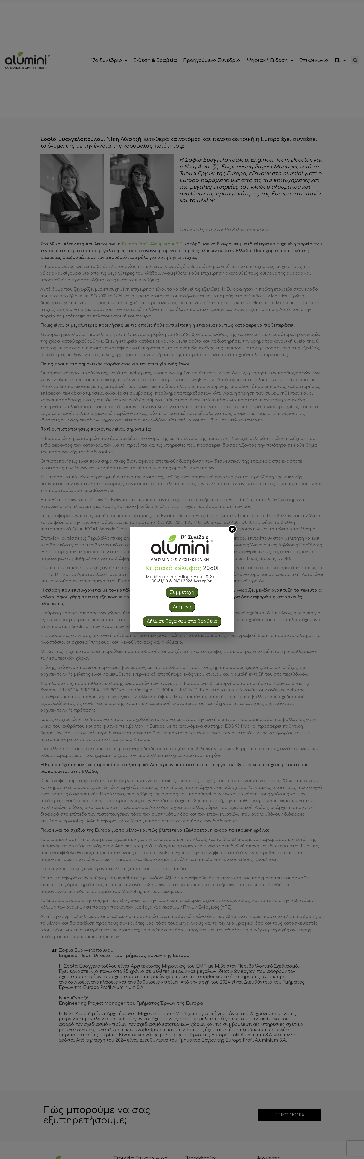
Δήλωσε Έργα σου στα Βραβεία (182, 621)
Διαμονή (182, 607)
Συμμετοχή (182, 592)
